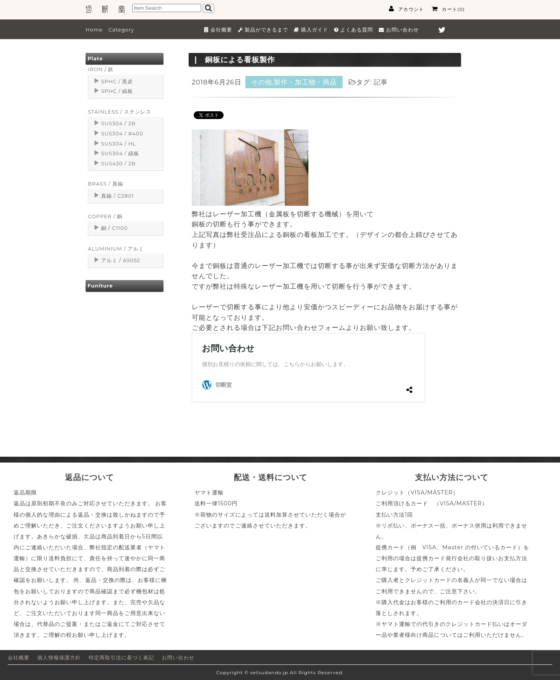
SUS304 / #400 (122, 134)
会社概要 (19, 658)
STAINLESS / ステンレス (119, 112)
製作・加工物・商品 (305, 82)
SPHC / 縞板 (117, 91)
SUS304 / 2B (118, 123)
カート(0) (448, 9)
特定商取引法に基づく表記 (121, 658)
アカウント (406, 9)
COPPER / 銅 (105, 216)
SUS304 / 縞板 (120, 153)
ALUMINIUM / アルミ (116, 249)
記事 (381, 82)
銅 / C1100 (114, 228)
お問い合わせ (178, 658)
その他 (261, 82)
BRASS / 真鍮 (105, 184)
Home (94, 30)
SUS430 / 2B (118, 163)
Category (121, 30)
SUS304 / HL (118, 144)
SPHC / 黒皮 (117, 81)
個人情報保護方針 (59, 658)
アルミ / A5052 (120, 260)
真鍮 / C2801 (117, 196)
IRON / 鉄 (101, 69)
